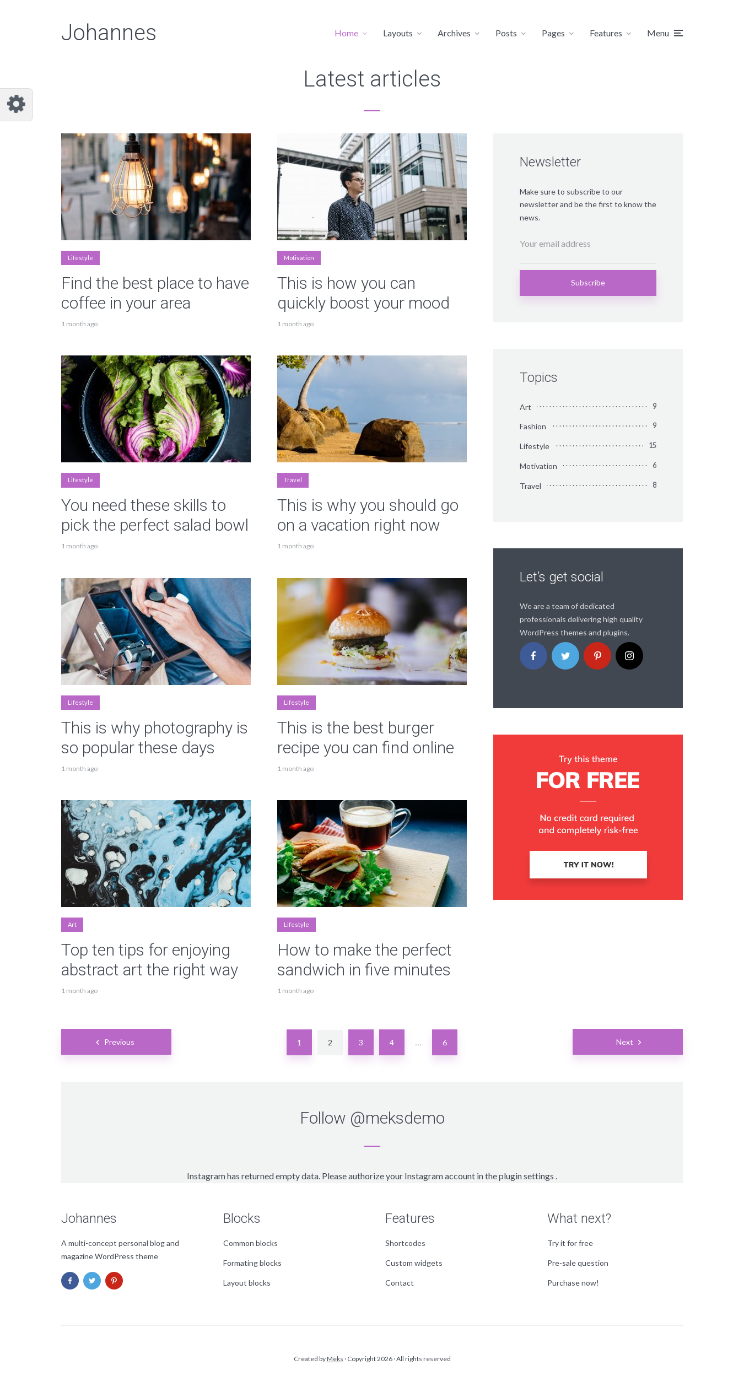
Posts (506, 33)
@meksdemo (397, 1117)
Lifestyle (80, 257)
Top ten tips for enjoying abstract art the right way (149, 959)
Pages (553, 33)
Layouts (398, 33)
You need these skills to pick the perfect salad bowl (155, 515)
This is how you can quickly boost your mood (363, 292)
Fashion (533, 426)
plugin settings (527, 1175)
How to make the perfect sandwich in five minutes (364, 959)
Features (606, 33)
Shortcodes (405, 1243)
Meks (335, 1359)
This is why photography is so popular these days (154, 737)
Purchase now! (573, 1282)
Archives (454, 33)
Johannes (109, 33)
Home (346, 33)
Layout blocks (247, 1282)
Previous (119, 1041)
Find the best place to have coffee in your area (155, 292)
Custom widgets (414, 1262)
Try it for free (570, 1243)
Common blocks (250, 1243)
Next (624, 1041)
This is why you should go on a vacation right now (368, 515)
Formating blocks (252, 1262)
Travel (293, 479)
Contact (399, 1282)
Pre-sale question (577, 1262)
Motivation (299, 257)
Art (72, 924)
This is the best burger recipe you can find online (365, 737)
